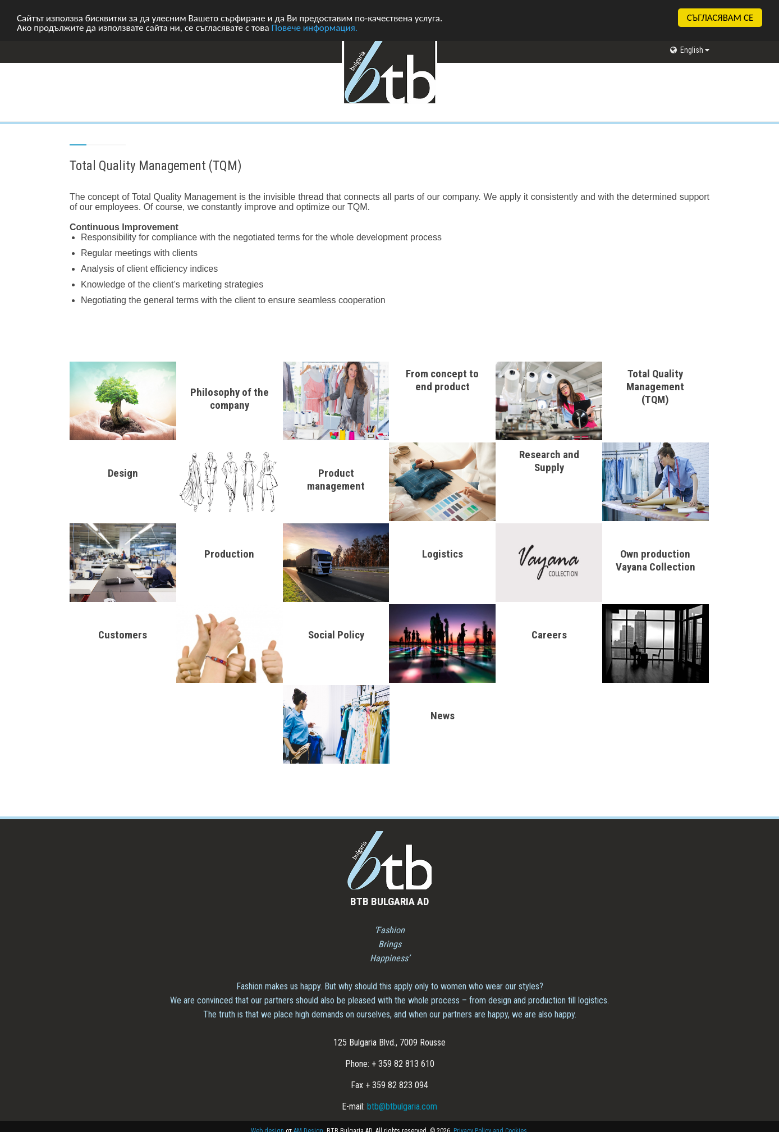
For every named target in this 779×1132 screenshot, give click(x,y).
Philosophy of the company (229, 399)
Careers (549, 634)
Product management (336, 479)
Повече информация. (314, 27)
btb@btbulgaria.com (402, 1106)
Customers (122, 634)
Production (229, 553)
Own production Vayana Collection (655, 560)
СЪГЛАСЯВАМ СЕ (720, 18)
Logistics (442, 553)
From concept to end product (442, 380)
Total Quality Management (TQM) (655, 386)
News (442, 715)
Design (123, 473)
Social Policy (336, 634)
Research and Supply (549, 461)
